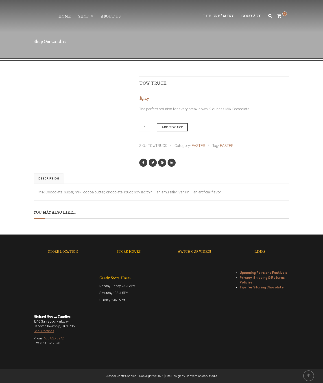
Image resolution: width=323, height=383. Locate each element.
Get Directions (44, 331)
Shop (83, 16)
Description (48, 178)
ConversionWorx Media (201, 376)
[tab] (48, 178)
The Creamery (218, 16)
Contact (251, 16)
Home (64, 16)
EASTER (198, 145)
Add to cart (172, 127)
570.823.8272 (54, 338)
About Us (111, 16)
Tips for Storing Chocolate (262, 287)
